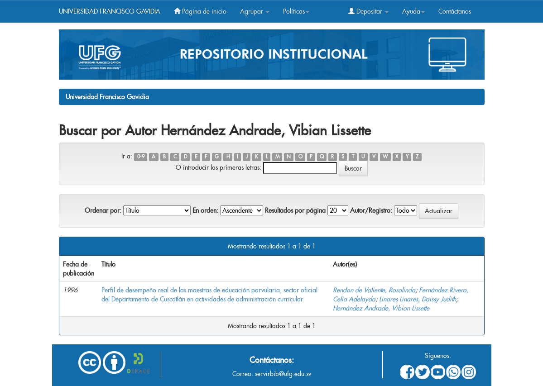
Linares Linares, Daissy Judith (417, 299)
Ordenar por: (103, 210)
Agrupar (254, 11)
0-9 (140, 157)
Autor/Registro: (371, 210)
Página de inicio (200, 11)
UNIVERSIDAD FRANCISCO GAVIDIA (109, 11)
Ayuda (413, 11)
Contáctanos (454, 11)
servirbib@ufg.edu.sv (283, 374)
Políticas (296, 11)
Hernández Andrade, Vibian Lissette (381, 308)
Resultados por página (295, 210)
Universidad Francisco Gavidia (107, 97)
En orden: (205, 210)
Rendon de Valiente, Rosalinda (374, 290)
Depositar (368, 11)
